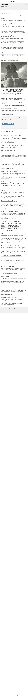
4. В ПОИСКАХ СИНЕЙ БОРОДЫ (11, 256)
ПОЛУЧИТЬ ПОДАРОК (8, 123)
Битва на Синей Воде (7, 266)
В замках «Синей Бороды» (9, 201)
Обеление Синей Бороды (8, 297)
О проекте (11, 308)
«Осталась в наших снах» (21, 695)
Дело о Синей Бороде (7, 287)
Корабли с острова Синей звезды (11, 245)
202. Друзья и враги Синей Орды (11, 135)
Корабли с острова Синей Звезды (11, 161)
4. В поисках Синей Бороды (9, 211)
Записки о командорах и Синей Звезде (12, 145)
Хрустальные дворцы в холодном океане (8, 695)
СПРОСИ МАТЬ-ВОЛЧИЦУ (9, 171)
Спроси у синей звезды (8, 150)
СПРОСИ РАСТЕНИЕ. (8, 276)
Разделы (16, 308)
